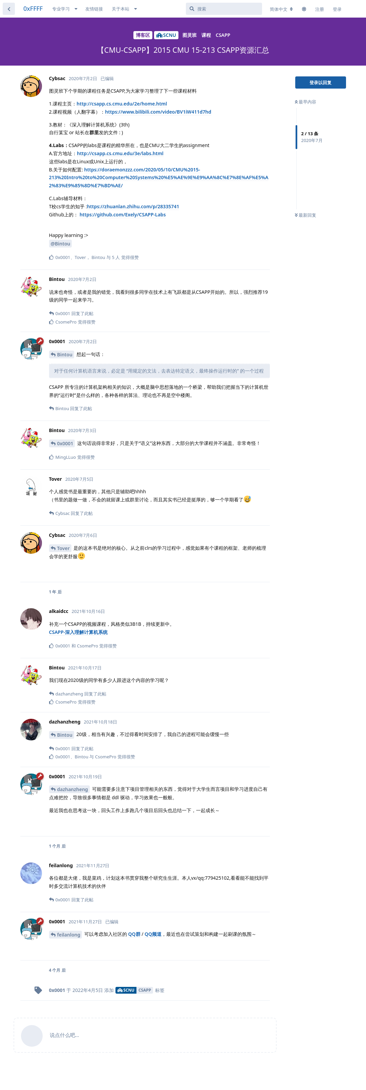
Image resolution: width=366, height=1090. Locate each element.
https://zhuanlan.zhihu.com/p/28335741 (133, 206)
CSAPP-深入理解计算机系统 (78, 632)
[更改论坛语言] (281, 9)
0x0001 (65, 443)
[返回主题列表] (9, 9)
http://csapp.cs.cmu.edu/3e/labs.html (120, 153)
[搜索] (224, 9)
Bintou (64, 354)
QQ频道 (153, 934)
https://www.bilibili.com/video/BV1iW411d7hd (158, 112)
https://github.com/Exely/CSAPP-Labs (123, 214)
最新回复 (305, 215)
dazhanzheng (72, 789)
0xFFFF (33, 8)
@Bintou (60, 243)
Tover (63, 548)
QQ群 (134, 934)
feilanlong (69, 934)
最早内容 (305, 102)
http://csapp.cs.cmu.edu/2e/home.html (122, 103)
